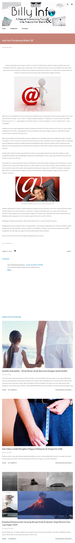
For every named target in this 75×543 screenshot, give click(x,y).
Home (4, 28)
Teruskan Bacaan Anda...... (64, 390)
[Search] (68, 3)
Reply (9, 270)
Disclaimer (25, 28)
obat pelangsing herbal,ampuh (16, 265)
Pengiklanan (13, 28)
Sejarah (9, 251)
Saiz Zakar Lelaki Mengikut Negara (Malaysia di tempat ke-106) (32, 449)
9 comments (12, 538)
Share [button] (69, 251)
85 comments (12, 390)
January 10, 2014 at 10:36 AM (34, 265)
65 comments (12, 463)
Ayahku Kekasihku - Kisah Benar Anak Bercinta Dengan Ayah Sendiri (34, 371)
